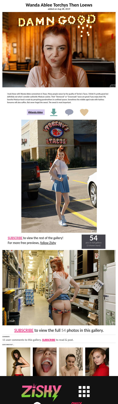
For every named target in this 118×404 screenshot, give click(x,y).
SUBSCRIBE (15, 238)
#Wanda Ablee (35, 112)
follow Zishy (48, 243)
